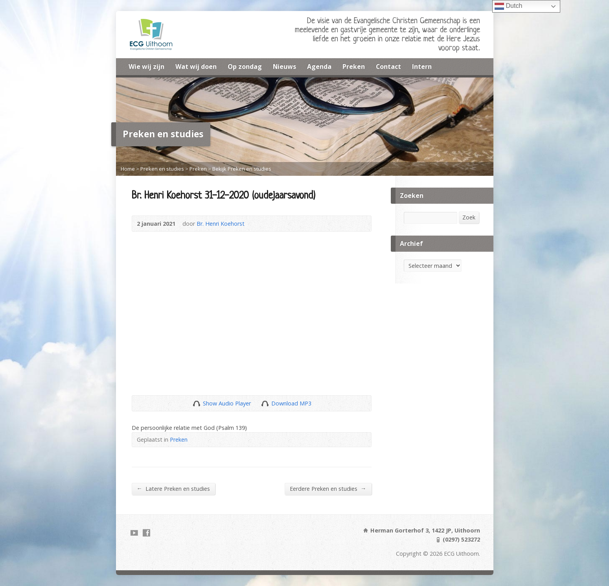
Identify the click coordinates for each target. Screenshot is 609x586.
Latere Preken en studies (173, 488)
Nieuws (284, 66)
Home (128, 168)
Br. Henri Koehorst (221, 223)
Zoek (468, 217)
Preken (353, 66)
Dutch (508, 6)
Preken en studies (162, 168)
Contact (388, 66)
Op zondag (245, 66)
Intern (422, 66)
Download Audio (264, 403)
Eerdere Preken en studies (328, 488)
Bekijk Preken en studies (241, 168)
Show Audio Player (196, 403)
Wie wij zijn (146, 66)
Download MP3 (291, 403)
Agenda (319, 66)
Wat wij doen (196, 66)
